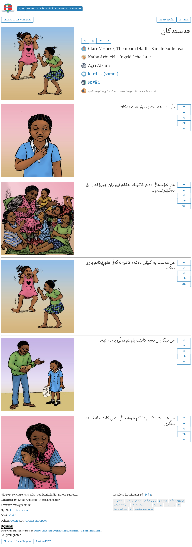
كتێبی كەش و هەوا (120, 509)
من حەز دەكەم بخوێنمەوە (144, 509)
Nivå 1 (94, 82)
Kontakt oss (75, 8)
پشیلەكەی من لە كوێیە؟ (133, 500)
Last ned (184, 20)
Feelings (14, 521)
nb (100, 41)
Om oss (30, 8)
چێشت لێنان (163, 500)
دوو (149, 505)
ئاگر (131, 509)
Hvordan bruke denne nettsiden (52, 8)
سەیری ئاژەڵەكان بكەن (121, 505)
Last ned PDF (43, 542)
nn (107, 41)
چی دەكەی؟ (158, 505)
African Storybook (36, 521)
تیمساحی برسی (170, 505)
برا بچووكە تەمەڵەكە (177, 500)
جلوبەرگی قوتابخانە (139, 505)
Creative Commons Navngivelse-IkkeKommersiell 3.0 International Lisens (67, 531)
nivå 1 (147, 495)
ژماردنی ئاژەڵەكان (150, 500)
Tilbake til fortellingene (17, 20)
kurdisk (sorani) (103, 74)
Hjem (21, 8)
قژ (179, 505)
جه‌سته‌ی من (118, 500)
